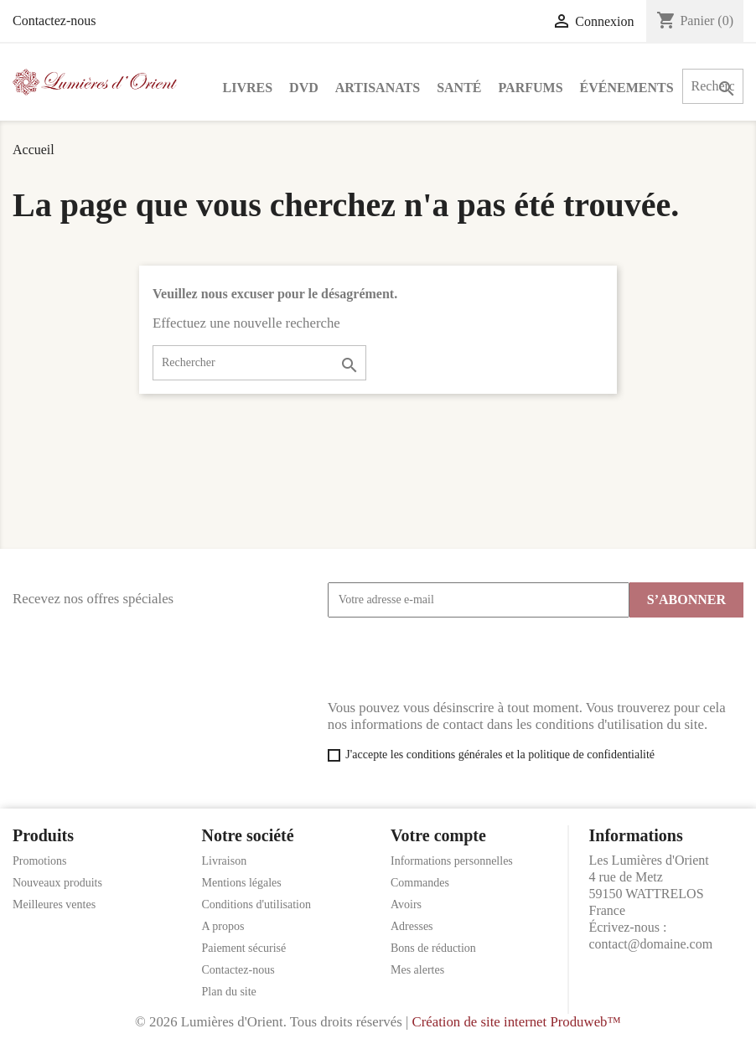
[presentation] (455, 658)
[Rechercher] (259, 362)
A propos (223, 926)
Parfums (531, 87)
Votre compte (438, 835)
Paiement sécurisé (244, 948)
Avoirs (406, 904)
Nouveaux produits (57, 882)
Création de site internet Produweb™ (516, 1022)
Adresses (412, 926)
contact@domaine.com (651, 944)
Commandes (420, 882)
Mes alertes (417, 970)
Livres (248, 87)
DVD (303, 87)
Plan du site (229, 991)
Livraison (224, 861)
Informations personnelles (452, 861)
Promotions (40, 861)
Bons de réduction (433, 948)
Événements (627, 87)
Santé (459, 87)
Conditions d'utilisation (256, 904)
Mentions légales (242, 882)
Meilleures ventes (54, 904)
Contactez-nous (54, 20)
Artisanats (377, 87)
